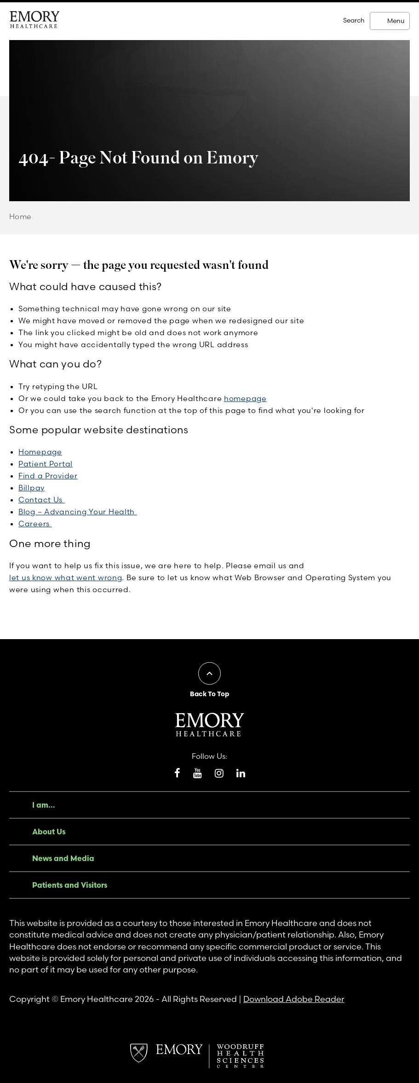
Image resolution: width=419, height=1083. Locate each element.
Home (20, 216)
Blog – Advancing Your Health (77, 511)
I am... (43, 804)
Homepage (40, 451)
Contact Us (41, 499)
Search (354, 20)
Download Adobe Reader (293, 999)
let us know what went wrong (65, 577)
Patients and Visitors (69, 885)
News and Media (63, 858)
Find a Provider (48, 475)
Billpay (31, 487)
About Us (48, 831)
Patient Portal (45, 463)
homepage (245, 398)
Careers (35, 523)
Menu (395, 21)
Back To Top (209, 694)
